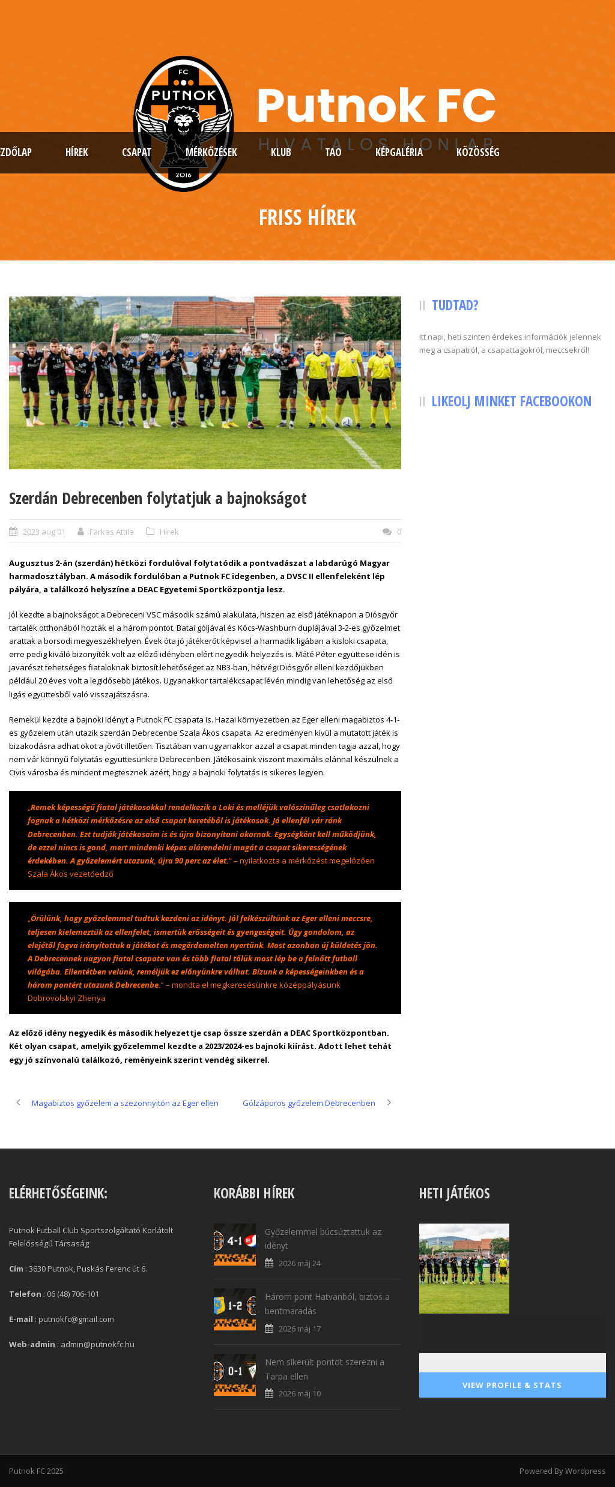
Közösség (478, 152)
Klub (281, 152)
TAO (333, 152)
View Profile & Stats (512, 1385)
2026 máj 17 (300, 1328)
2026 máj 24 (300, 1263)
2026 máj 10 (300, 1393)
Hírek (76, 152)
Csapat (137, 152)
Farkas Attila (111, 531)
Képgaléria (399, 152)
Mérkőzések (211, 152)
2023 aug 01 (44, 531)
